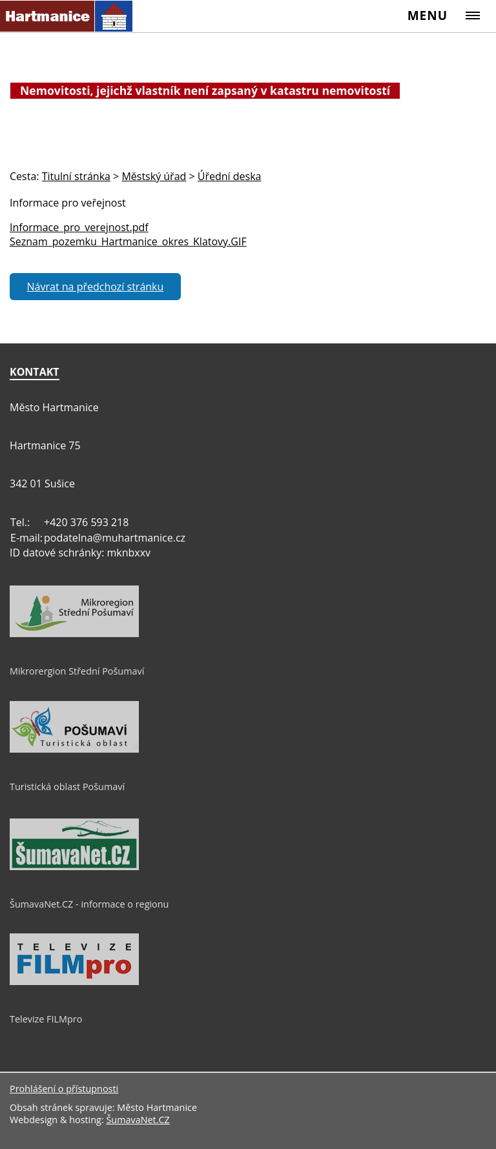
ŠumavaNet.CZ (137, 1119)
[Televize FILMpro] (74, 982)
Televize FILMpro (46, 1019)
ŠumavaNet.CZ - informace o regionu (89, 904)
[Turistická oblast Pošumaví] (74, 749)
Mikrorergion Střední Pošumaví (77, 671)
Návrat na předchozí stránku (95, 287)
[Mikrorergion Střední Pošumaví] (74, 634)
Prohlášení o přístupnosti (64, 1089)
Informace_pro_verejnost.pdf (79, 227)
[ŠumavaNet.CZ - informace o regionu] (74, 867)
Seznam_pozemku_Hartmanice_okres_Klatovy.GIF (128, 241)
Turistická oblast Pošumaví (67, 786)
